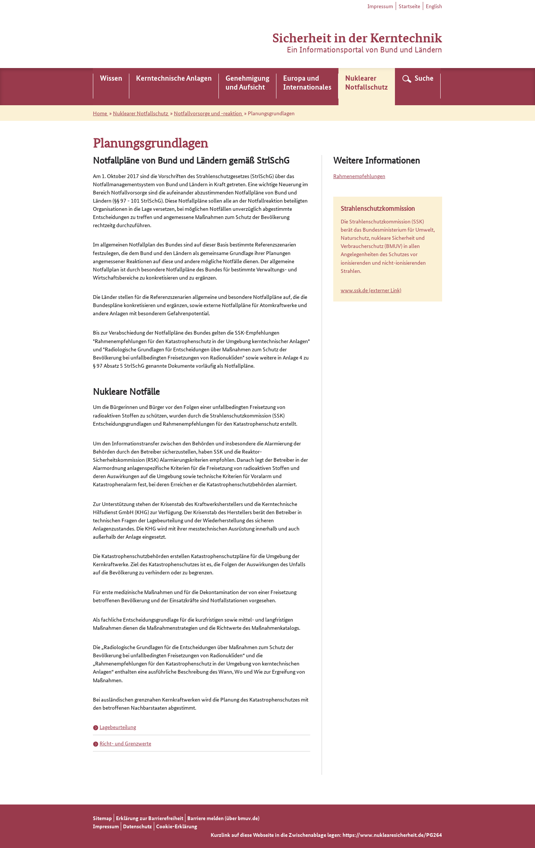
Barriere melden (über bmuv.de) (223, 818)
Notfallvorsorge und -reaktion (208, 113)
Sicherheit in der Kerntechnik (357, 37)
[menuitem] (111, 86)
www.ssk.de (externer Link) (371, 290)
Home (100, 113)
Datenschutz (137, 826)
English (434, 6)
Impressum (380, 6)
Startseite (409, 6)
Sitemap (102, 818)
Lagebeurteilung (118, 727)
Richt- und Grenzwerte (125, 743)
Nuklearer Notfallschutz (141, 113)
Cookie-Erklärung (176, 826)
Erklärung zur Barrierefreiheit (149, 818)
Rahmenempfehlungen (359, 176)
